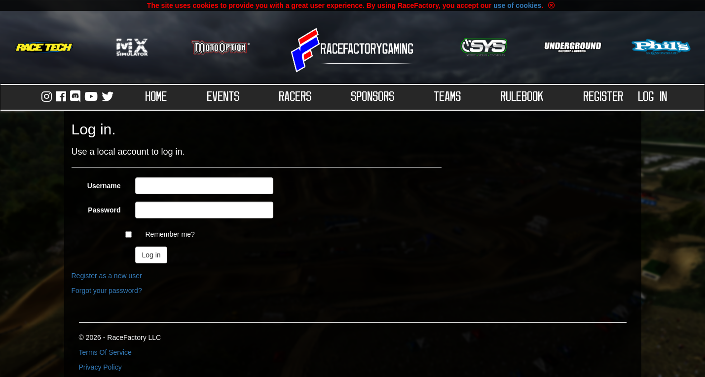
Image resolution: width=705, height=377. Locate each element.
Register (604, 97)
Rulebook (522, 97)
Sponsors (373, 97)
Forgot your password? (107, 290)
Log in (653, 97)
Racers (295, 97)
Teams (447, 97)
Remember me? (169, 234)
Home (156, 97)
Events (223, 97)
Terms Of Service (105, 352)
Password (104, 210)
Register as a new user (107, 276)
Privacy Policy (100, 367)
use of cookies (517, 5)
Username (104, 186)
